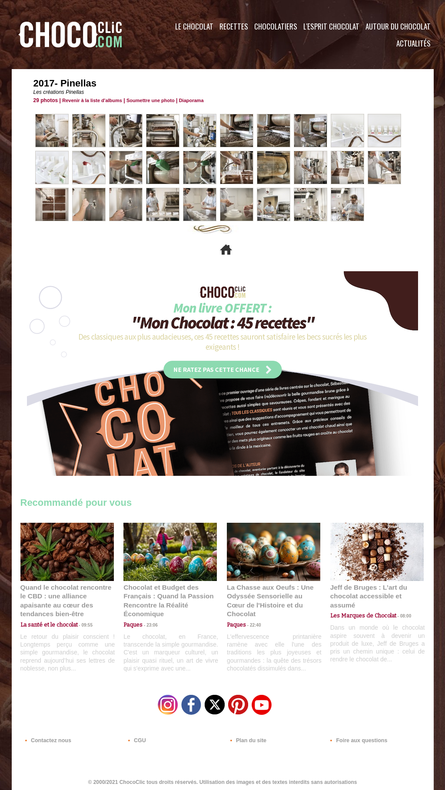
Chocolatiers (275, 26)
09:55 (81, 614)
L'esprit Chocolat (331, 26)
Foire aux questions (356, 737)
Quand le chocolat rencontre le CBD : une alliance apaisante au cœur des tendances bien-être (66, 595)
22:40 (252, 614)
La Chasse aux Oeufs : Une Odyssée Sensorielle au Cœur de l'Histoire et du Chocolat (270, 595)
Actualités (413, 43)
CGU (136, 737)
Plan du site (247, 737)
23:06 (148, 623)
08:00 (398, 606)
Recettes (233, 26)
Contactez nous (47, 737)
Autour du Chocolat (398, 26)
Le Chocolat (194, 26)
